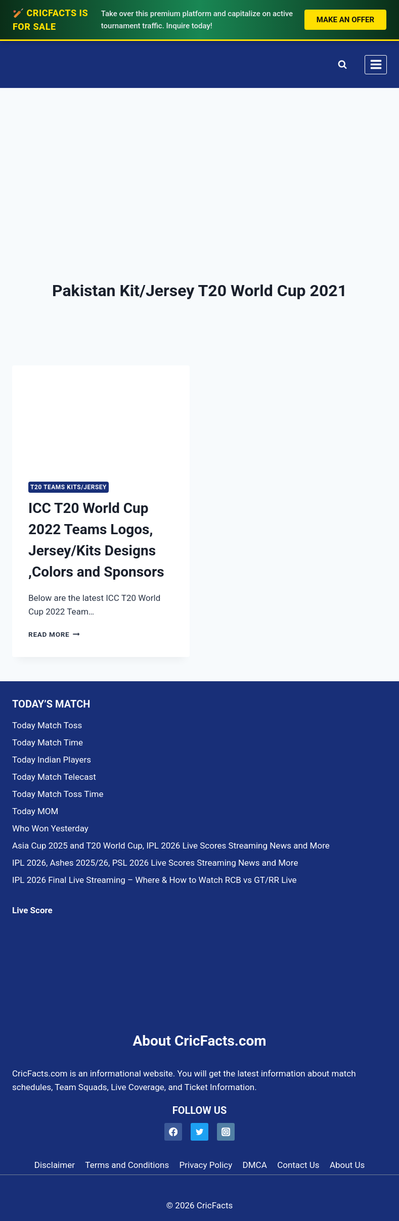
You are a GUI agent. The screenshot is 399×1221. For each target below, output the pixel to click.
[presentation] (101, 415)
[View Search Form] (340, 64)
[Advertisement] (199, 164)
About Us (347, 1165)
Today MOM (35, 811)
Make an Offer (345, 19)
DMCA (255, 1165)
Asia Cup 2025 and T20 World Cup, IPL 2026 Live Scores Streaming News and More (171, 845)
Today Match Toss (47, 725)
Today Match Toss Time (57, 794)
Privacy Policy (206, 1165)
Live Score (32, 910)
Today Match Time (47, 742)
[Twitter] (199, 1132)
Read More (54, 634)
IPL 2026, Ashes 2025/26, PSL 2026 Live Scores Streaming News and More (155, 863)
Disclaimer (54, 1165)
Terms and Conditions (127, 1165)
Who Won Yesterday (50, 828)
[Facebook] (173, 1132)
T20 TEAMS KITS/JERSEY (68, 487)
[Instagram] (226, 1132)
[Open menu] (376, 64)
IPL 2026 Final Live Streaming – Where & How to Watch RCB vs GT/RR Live (154, 880)
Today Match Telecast (54, 777)
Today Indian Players (51, 760)
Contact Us (298, 1165)
